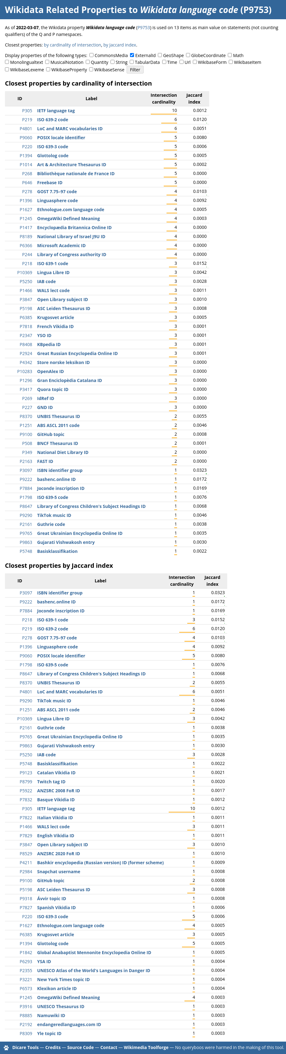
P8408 (26, 344)
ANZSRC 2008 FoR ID (58, 791)
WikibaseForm (212, 62)
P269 (27, 398)
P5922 (26, 791)
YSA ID (44, 961)
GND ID (45, 407)
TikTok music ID (54, 515)
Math (238, 55)
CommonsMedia (111, 55)
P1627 (26, 209)
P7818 (26, 326)
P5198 (26, 308)
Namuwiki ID (51, 1015)
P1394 (26, 155)
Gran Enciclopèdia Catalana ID (69, 380)
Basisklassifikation (57, 551)
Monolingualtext (26, 62)
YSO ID (44, 335)
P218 (27, 263)
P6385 (26, 317)
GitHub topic (50, 434)
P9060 (26, 137)
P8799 (26, 782)
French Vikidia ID (55, 326)
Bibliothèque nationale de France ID (76, 173)
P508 (27, 443)
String (122, 62)
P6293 (26, 961)
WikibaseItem (247, 62)
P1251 (26, 425)
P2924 (26, 353)
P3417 (26, 389)
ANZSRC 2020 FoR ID (58, 853)
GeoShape (173, 55)
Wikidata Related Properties (65, 10)
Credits (53, 1047)
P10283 (24, 371)
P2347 (26, 335)
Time (172, 62)
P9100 (26, 434)
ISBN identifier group (60, 470)
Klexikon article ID (57, 988)
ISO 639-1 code (52, 263)
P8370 (26, 416)
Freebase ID (50, 182)
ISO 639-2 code (52, 119)
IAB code (46, 281)
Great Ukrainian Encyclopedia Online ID (80, 533)
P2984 (26, 871)
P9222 (26, 479)
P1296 (26, 380)
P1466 (26, 290)
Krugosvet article (55, 317)
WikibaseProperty (69, 70)
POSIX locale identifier (61, 137)
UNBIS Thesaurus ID (58, 416)
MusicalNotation (67, 62)
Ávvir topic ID (51, 898)
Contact (108, 1047)
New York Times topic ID (63, 979)
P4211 (26, 862)
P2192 (26, 1024)
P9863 (26, 542)
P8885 (26, 1015)
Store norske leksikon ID (63, 362)
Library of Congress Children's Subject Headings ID (91, 506)
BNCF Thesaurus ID (57, 443)
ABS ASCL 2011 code (58, 425)
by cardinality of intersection (72, 45)
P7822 (26, 818)
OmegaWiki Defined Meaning (68, 218)
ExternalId (145, 55)
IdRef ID (45, 398)
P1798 (26, 497)
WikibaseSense (109, 70)
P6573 (26, 988)
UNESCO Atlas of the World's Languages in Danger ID (93, 970)
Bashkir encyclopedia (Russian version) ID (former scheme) (100, 862)
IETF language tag (56, 110)
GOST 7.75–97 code (57, 191)
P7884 (26, 488)
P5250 (26, 281)
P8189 (26, 236)
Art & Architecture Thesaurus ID (71, 164)
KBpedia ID (49, 344)
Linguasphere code (57, 200)
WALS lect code (53, 290)
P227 (27, 407)
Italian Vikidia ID (55, 818)
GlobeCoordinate (208, 55)
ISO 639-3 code (52, 146)
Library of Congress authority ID (71, 254)
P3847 (26, 299)
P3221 (26, 979)
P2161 (26, 524)
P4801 (26, 128)
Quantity (99, 62)
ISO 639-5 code (52, 497)
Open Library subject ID (62, 299)
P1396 (26, 200)
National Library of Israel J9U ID (71, 236)
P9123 (26, 773)
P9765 (26, 533)
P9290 (26, 515)
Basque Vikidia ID (56, 800)
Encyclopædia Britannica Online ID (74, 227)
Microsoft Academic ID (61, 245)
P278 (27, 191)
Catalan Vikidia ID (56, 773)
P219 (27, 119)
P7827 (26, 907)
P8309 (26, 1033)
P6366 (26, 245)
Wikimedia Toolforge (146, 1047)
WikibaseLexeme (27, 70)
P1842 (26, 952)
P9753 (143, 27)
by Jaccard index (119, 45)
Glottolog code (52, 155)
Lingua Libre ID (53, 272)
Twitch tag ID (51, 782)
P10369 (24, 272)
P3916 (26, 1006)
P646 (27, 182)
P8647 (26, 506)
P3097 (26, 470)
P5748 (26, 551)
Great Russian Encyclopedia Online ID (77, 353)
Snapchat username (58, 871)
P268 (27, 173)
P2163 (26, 461)
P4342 (26, 362)
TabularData (147, 62)
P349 (27, 452)
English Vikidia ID (55, 835)
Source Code (80, 1047)
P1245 (26, 218)
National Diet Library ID (63, 452)
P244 (27, 254)
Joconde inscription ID (60, 488)
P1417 (26, 227)
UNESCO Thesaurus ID (60, 1006)
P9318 (26, 898)
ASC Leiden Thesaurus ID (63, 308)
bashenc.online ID (56, 479)
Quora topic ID (52, 389)
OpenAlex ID (50, 371)
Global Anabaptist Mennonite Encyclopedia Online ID (94, 952)
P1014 (26, 164)
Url (187, 62)
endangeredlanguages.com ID (69, 1024)
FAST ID (45, 461)
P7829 (26, 835)
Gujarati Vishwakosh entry (66, 542)
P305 (27, 110)
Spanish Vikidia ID (56, 907)
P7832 (26, 800)
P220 (27, 146)
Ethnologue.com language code (70, 209)
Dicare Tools (25, 1047)
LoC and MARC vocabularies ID (70, 128)
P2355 (26, 970)
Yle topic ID (49, 1033)
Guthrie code (51, 524)
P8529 (26, 853)
